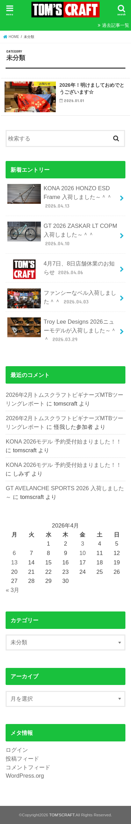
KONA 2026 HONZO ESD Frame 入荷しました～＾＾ (59, 196)
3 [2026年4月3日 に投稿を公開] (82, 543)
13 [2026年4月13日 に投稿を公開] (14, 562)
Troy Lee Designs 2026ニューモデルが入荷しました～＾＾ (61, 330)
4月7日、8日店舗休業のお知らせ (61, 269)
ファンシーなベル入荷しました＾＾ (61, 298)
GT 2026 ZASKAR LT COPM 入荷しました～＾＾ (62, 234)
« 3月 (12, 590)
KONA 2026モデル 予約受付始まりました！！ (64, 441)
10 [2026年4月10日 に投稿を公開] (82, 553)
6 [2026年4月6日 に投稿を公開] (14, 553)
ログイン (17, 750)
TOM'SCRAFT (61, 815)
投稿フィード (22, 758)
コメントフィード (28, 767)
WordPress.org (25, 775)
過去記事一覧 (115, 25)
